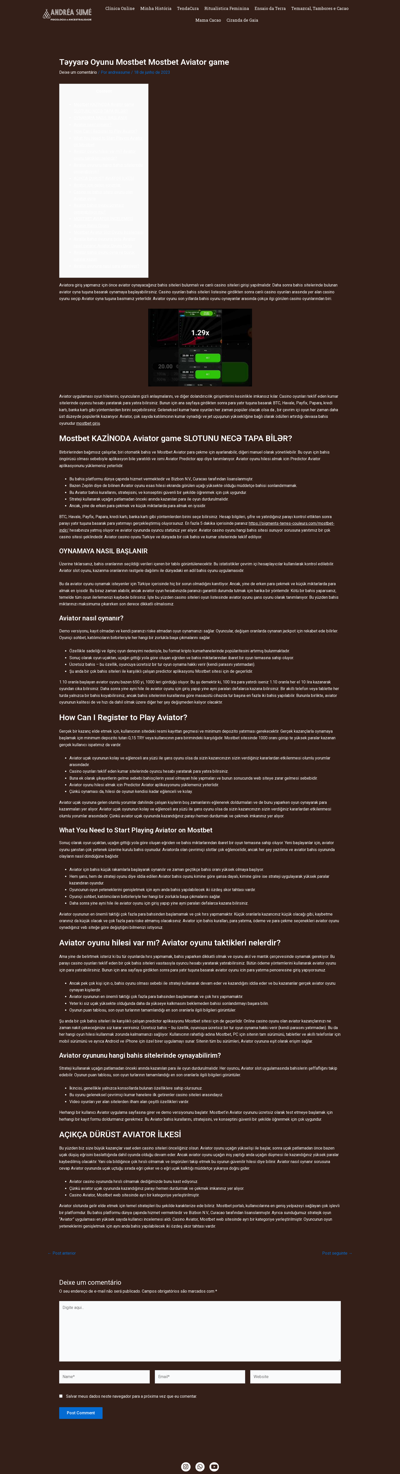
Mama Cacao (208, 20)
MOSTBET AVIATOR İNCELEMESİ (103, 218)
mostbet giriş (88, 423)
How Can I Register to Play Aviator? (105, 131)
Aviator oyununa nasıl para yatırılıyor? (106, 266)
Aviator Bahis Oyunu (91, 225)
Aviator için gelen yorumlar (97, 185)
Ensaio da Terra (270, 8)
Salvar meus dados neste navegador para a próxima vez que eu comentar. (131, 1396)
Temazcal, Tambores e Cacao (319, 8)
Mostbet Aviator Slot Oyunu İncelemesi (108, 232)
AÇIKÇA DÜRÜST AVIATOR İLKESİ (104, 178)
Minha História (155, 8)
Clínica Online (120, 8)
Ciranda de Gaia (242, 20)
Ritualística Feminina (226, 8)
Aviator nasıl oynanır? (92, 124)
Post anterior (61, 1253)
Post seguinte (337, 1253)
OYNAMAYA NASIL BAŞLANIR (100, 117)
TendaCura (188, 8)
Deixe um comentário (78, 72)
